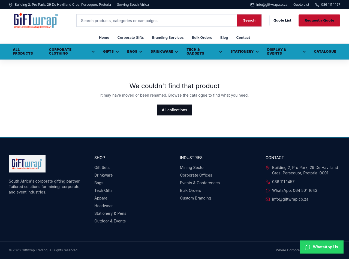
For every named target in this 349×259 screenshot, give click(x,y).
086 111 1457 (327, 5)
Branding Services (168, 37)
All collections (174, 110)
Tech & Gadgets (204, 51)
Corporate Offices (196, 175)
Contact (243, 37)
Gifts (111, 51)
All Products (23, 51)
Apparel (101, 198)
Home (104, 37)
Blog (224, 37)
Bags (134, 51)
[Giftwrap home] (39, 20)
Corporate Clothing (72, 51)
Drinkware (164, 51)
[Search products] (157, 20)
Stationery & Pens (110, 213)
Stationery (244, 51)
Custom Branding (195, 198)
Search (249, 20)
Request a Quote (319, 20)
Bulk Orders (202, 37)
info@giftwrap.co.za (268, 5)
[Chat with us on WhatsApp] (322, 247)
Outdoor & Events (110, 221)
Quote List (301, 4)
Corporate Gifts (130, 37)
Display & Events (286, 51)
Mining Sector (192, 167)
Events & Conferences (200, 182)
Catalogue (325, 51)
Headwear (103, 205)
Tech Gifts (103, 190)
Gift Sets (102, 167)
